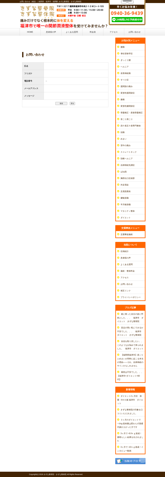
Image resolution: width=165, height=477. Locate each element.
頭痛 (123, 132)
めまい (124, 139)
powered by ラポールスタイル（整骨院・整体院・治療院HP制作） (109, 474)
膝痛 (123, 99)
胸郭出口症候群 (128, 178)
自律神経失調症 (128, 165)
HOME (30, 32)
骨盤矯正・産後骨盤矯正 (132, 113)
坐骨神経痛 (126, 73)
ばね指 (124, 172)
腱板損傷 (125, 198)
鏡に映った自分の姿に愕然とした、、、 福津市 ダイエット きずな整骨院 (130, 317)
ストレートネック (129, 152)
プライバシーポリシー (131, 297)
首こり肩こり (127, 119)
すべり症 (125, 80)
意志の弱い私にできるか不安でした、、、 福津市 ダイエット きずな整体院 (130, 331)
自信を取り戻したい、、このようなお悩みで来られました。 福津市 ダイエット (130, 345)
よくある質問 (72, 32)
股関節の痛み (127, 86)
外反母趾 (125, 185)
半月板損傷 (126, 204)
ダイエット (126, 218)
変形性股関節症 (128, 93)
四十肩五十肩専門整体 (131, 126)
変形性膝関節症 (128, 106)
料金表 (93, 32)
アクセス (114, 32)
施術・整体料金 (128, 271)
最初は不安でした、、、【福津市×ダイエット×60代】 (130, 375)
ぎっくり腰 (126, 60)
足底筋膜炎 (126, 191)
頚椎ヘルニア (127, 158)
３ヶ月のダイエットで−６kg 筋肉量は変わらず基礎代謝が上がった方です (130, 423)
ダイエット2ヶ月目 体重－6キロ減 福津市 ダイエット (130, 399)
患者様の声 (51, 32)
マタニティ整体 (128, 211)
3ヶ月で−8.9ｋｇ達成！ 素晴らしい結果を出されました (131, 437)
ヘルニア (125, 67)
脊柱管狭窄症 (127, 53)
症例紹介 (125, 251)
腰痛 (123, 47)
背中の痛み (126, 145)
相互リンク (126, 291)
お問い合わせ (135, 32)
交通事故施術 (127, 234)
